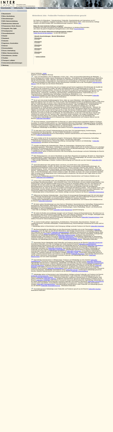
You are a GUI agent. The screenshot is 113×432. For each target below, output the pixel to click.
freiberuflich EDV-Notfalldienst (44, 177)
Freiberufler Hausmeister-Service (72, 239)
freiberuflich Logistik (72, 252)
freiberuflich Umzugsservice (96, 281)
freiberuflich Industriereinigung (87, 244)
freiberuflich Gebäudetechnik (52, 233)
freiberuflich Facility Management (62, 209)
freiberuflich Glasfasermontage (66, 235)
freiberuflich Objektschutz (94, 261)
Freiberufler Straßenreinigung (44, 277)
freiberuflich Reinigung (37, 265)
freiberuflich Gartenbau (97, 226)
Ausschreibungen (79, 29)
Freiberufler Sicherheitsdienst (79, 271)
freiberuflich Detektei (37, 152)
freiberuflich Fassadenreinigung (91, 217)
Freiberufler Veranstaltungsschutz (50, 285)
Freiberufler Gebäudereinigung (60, 232)
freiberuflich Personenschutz (95, 262)
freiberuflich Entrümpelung (96, 192)
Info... (80, 23)
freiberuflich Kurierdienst (55, 248)
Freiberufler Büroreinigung (43, 134)
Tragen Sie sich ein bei (43, 33)
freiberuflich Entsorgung (45, 201)
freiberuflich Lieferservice (74, 251)
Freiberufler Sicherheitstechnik (40, 275)
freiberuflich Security (72, 269)
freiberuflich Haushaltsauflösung (68, 238)
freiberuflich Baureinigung (81, 127)
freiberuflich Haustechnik (95, 242)
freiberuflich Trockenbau (43, 280)
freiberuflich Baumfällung (43, 118)
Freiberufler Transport (50, 278)
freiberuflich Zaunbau (94, 289)
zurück (44, 73)
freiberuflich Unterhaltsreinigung (46, 284)
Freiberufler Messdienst (77, 253)
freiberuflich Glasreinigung (66, 236)
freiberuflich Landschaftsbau (57, 249)
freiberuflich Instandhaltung (95, 245)
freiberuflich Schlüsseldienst (55, 268)
